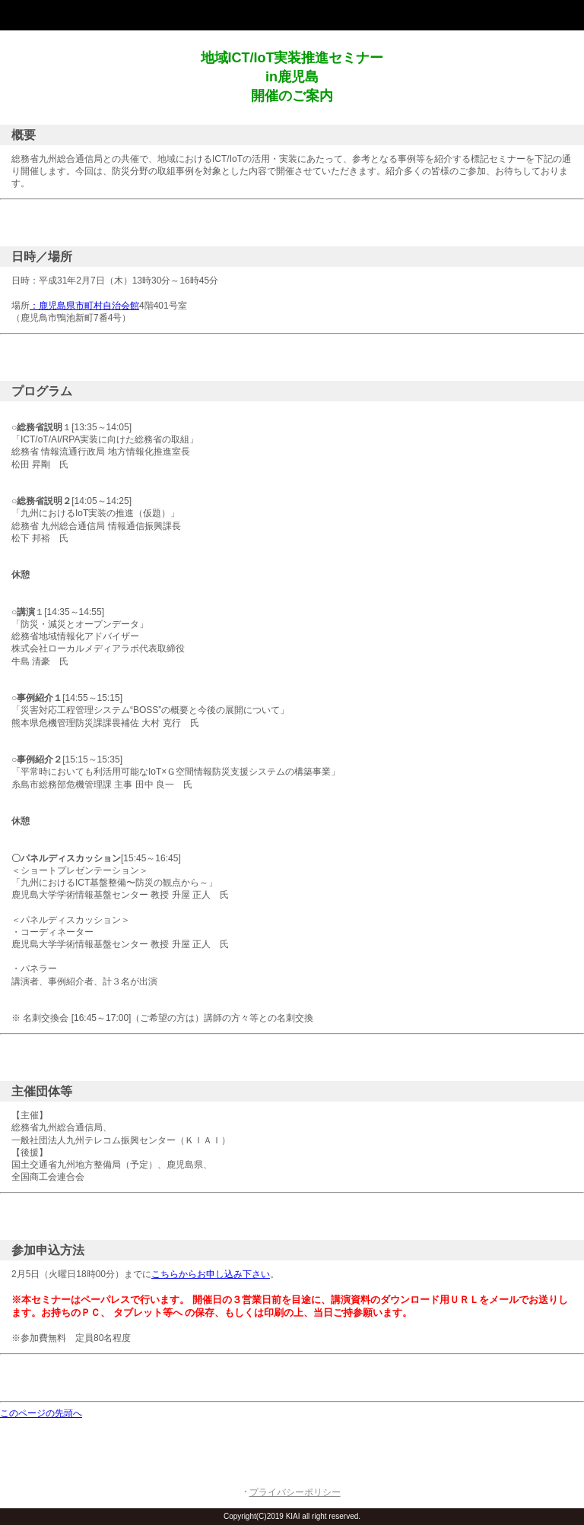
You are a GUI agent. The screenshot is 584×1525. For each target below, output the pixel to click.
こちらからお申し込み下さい (210, 1274)
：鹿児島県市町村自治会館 (84, 305)
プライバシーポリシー (295, 1492)
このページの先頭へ (41, 1413)
